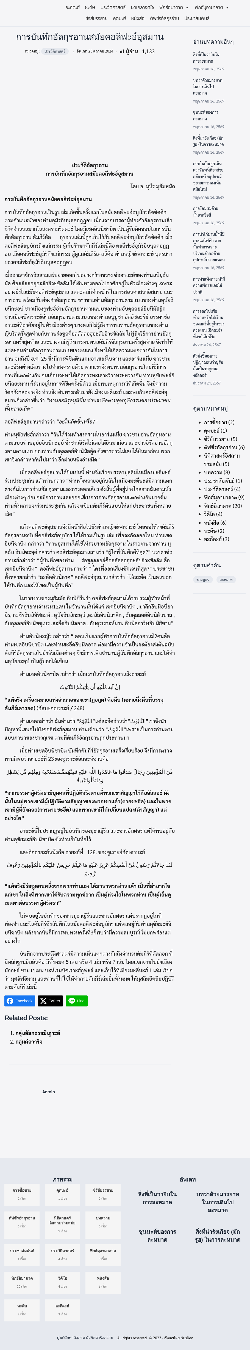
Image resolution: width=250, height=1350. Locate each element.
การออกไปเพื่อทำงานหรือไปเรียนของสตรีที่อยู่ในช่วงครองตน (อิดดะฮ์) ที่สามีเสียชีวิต (208, 323)
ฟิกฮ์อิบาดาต (174, 7)
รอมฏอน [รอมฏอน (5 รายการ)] (203, 579)
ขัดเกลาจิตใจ (142, 7)
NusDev (187, 1337)
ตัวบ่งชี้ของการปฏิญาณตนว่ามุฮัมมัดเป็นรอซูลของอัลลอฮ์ (208, 365)
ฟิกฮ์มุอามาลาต (212, 7)
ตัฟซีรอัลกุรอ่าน (164, 18)
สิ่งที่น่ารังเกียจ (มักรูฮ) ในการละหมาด (208, 141)
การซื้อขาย (215, 422)
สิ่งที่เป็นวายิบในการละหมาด (206, 57)
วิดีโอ (209, 514)
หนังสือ (138, 18)
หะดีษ (90, 7)
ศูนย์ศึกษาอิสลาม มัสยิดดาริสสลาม (85, 1338)
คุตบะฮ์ (119, 18)
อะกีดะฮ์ (72, 7)
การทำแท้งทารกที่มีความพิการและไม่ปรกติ (209, 285)
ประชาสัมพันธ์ (196, 18)
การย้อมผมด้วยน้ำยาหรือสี (205, 211)
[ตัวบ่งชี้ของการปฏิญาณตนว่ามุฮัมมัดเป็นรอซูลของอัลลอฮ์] (238, 361)
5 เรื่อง (62, 1224)
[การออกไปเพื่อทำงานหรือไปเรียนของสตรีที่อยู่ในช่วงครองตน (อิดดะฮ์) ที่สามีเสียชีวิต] (238, 316)
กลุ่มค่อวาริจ (28, 1041)
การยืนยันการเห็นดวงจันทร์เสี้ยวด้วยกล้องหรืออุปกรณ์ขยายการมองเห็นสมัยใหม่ (208, 176)
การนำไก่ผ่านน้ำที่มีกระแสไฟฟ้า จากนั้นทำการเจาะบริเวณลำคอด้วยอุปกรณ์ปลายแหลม (209, 246)
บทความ (213, 472)
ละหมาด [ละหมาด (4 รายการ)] (226, 579)
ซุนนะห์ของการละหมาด (205, 115)
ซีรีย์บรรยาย (96, 18)
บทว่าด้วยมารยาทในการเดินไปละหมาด (208, 87)
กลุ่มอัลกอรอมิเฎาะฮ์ (37, 1033)
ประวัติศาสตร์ (113, 7)
